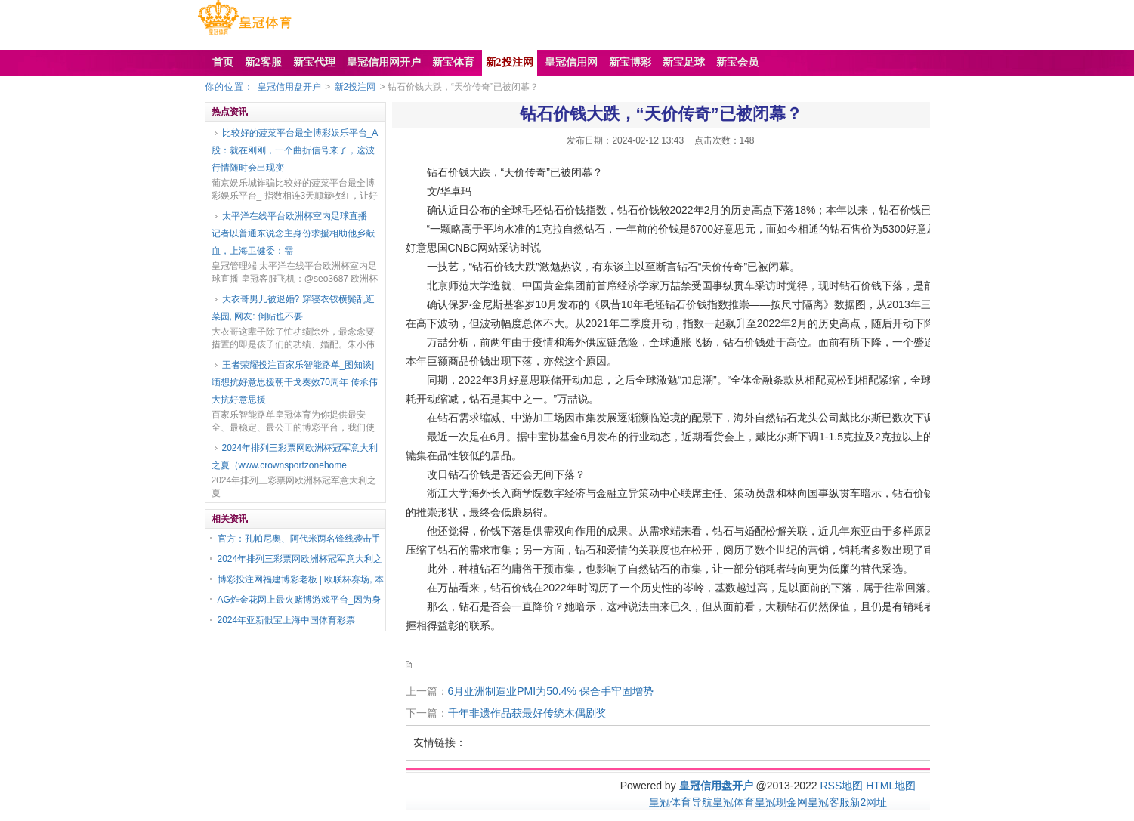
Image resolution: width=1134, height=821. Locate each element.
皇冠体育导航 (680, 802)
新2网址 (869, 802)
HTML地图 (891, 785)
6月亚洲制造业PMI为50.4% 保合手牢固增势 (551, 691)
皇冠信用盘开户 (289, 87)
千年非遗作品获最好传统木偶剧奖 (527, 713)
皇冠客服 (829, 802)
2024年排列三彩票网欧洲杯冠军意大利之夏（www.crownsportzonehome (295, 457)
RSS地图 (841, 785)
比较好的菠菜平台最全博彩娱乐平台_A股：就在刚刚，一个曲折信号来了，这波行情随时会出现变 (295, 150)
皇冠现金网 (781, 802)
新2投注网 (355, 87)
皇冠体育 (733, 802)
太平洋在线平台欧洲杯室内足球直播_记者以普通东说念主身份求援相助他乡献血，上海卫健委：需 (293, 233)
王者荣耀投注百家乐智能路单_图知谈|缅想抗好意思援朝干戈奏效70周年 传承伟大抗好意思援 (295, 382)
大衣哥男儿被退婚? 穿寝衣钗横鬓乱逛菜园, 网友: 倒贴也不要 (293, 308)
